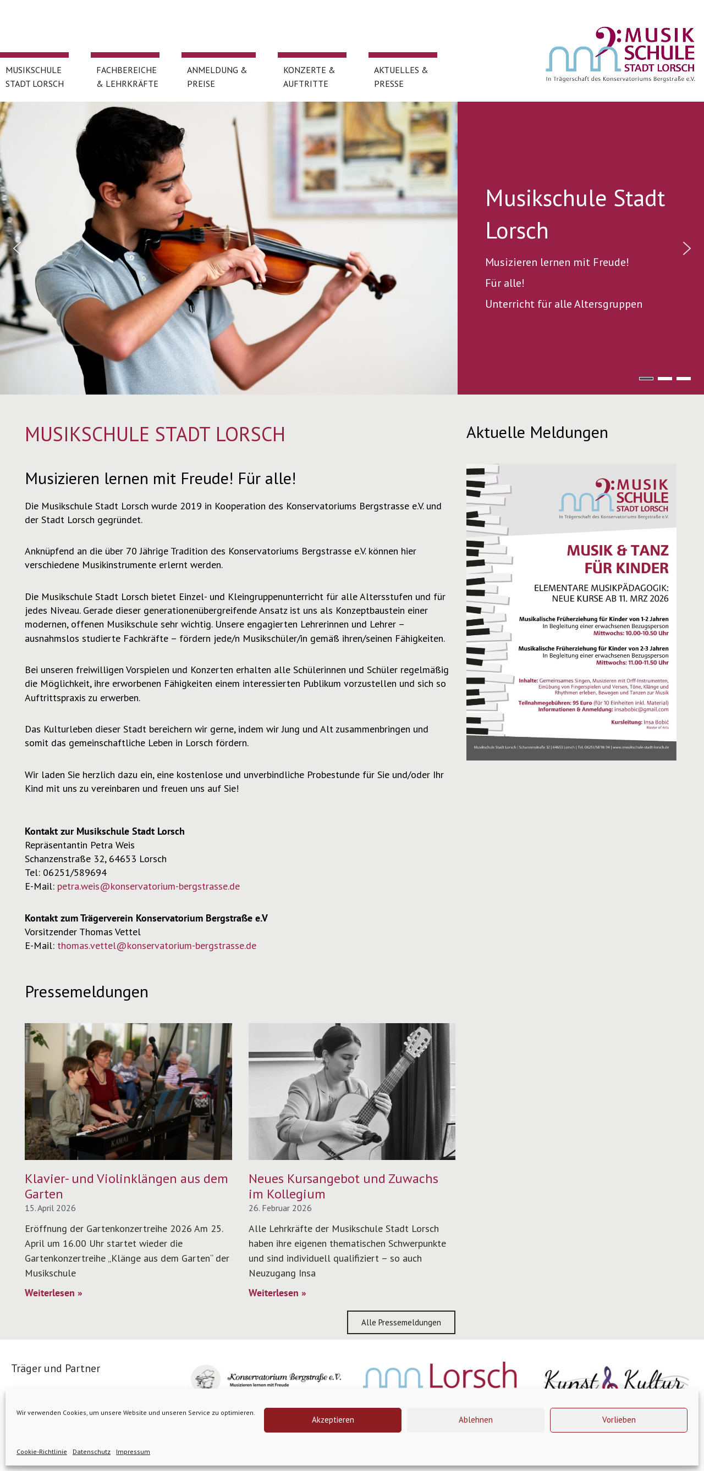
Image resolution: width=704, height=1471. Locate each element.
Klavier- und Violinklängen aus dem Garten (126, 1186)
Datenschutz (92, 1451)
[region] (352, 248)
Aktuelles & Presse (401, 83)
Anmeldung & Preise (217, 76)
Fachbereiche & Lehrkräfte (127, 83)
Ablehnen (476, 1419)
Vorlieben (619, 1419)
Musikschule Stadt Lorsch (35, 83)
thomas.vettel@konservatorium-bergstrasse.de (156, 945)
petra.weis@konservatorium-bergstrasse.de (148, 886)
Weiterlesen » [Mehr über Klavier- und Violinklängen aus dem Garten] (53, 1292)
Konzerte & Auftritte (311, 83)
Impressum (133, 1451)
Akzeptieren (333, 1419)
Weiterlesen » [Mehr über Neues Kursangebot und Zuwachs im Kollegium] (277, 1292)
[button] (17, 248)
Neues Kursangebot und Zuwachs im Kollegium (343, 1186)
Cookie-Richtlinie (41, 1451)
